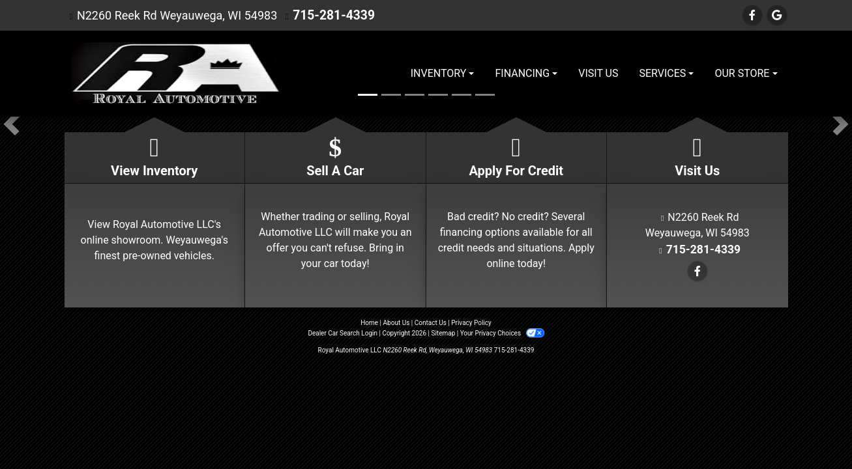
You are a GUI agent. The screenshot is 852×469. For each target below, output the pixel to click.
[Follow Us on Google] (777, 15)
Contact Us (431, 322)
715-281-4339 (331, 15)
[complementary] (813, 430)
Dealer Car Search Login (342, 333)
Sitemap (443, 333)
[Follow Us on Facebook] (752, 15)
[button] (11, 124)
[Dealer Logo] (173, 73)
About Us (396, 322)
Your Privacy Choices (502, 333)
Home (369, 322)
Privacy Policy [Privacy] (471, 322)
